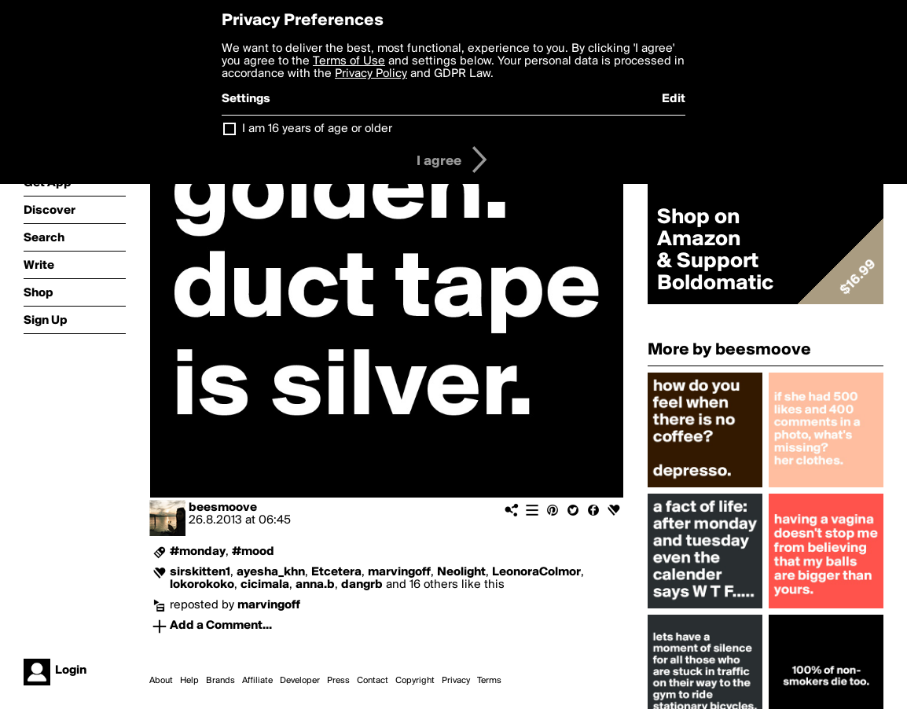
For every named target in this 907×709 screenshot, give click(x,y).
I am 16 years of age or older (317, 129)
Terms (489, 680)
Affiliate (257, 680)
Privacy (456, 680)
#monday (198, 552)
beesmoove (223, 507)
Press (338, 680)
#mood (253, 552)
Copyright (415, 680)
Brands (220, 680)
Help (189, 680)
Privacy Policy (371, 74)
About (161, 680)
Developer (300, 680)
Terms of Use (349, 61)
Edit (673, 99)
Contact (372, 680)
